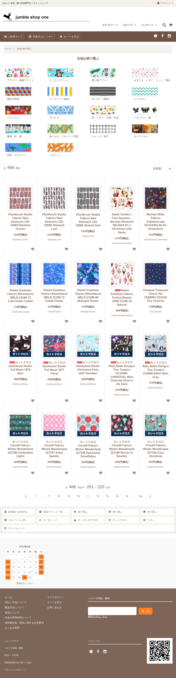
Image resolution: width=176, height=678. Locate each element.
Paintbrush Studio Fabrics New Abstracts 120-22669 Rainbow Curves (20, 220)
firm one (29, 673)
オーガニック (48, 518)
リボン (148, 518)
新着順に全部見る (16, 510)
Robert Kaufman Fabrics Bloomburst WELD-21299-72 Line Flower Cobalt (20, 294)
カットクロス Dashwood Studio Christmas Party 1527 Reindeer (88, 366)
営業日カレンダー (41, 36)
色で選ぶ (150, 510)
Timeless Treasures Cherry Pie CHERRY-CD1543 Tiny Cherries (155, 294)
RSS (5, 648)
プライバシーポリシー (15, 659)
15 (127, 495)
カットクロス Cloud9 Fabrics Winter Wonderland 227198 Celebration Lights (20, 447)
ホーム (8, 48)
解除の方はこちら (97, 614)
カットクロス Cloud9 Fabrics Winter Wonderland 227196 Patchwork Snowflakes (88, 448)
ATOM (13, 648)
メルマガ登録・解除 (14, 643)
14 (117, 495)
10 (78, 495)
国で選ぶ (81, 510)
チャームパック (14, 527)
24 (140, 495)
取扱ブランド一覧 (51, 510)
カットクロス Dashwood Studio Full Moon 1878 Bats (20, 366)
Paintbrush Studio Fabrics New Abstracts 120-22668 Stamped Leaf (54, 220)
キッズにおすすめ (85, 518)
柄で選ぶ (115, 510)
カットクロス (118, 518)
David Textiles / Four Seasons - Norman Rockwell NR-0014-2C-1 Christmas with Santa (121, 222)
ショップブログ (11, 638)
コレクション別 (14, 518)
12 (97, 495)
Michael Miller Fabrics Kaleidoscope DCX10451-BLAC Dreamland (155, 220)
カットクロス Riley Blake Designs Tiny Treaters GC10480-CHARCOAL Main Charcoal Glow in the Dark (122, 372)
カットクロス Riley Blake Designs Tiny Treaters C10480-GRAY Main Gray (156, 368)
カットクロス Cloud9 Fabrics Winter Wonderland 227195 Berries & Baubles (121, 447)
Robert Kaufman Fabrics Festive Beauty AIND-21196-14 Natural (122, 296)
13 (107, 495)
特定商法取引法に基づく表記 (19, 653)
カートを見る (69, 36)
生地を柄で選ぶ (24, 48)
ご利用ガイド (14, 36)
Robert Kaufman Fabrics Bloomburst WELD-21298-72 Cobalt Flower (54, 294)
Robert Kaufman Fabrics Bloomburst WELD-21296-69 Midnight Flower (88, 294)
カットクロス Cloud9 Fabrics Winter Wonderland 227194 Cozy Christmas (155, 447)
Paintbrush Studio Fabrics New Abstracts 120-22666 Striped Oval (88, 219)
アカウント (165, 2)
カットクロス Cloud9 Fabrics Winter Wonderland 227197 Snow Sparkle (54, 447)
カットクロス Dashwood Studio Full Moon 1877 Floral (54, 367)
